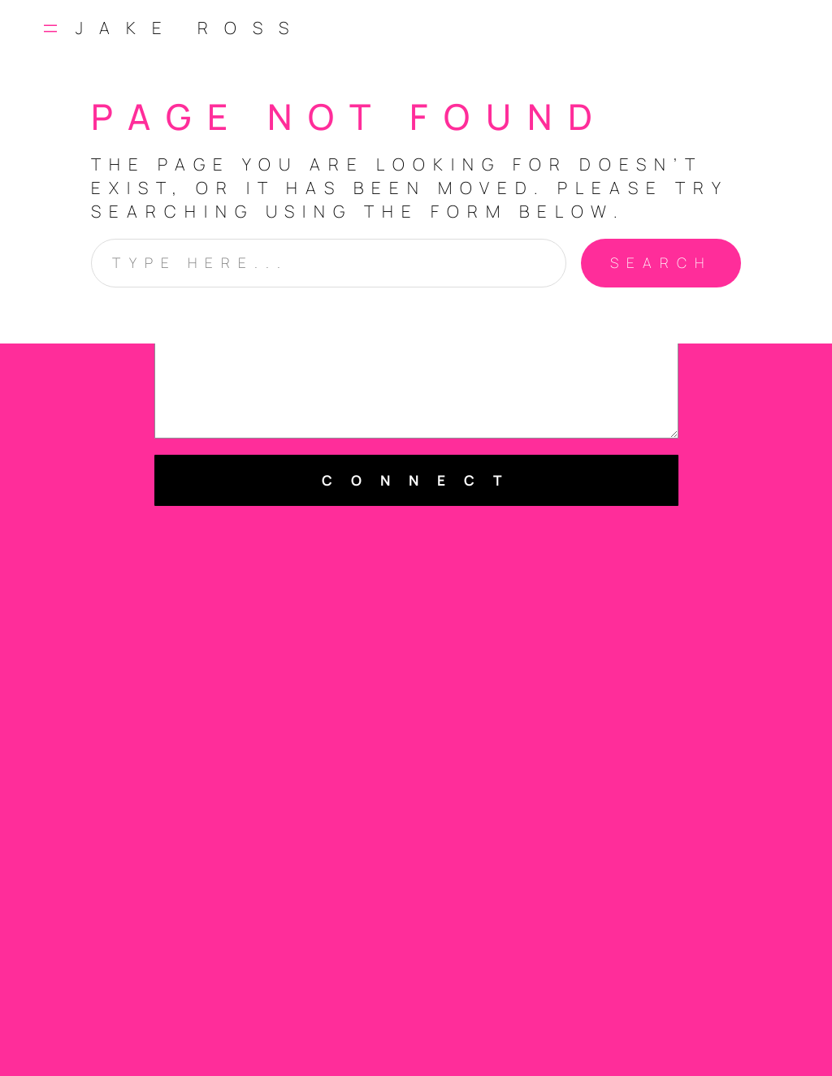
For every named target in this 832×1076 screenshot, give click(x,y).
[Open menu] (50, 28)
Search (661, 262)
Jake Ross (190, 27)
